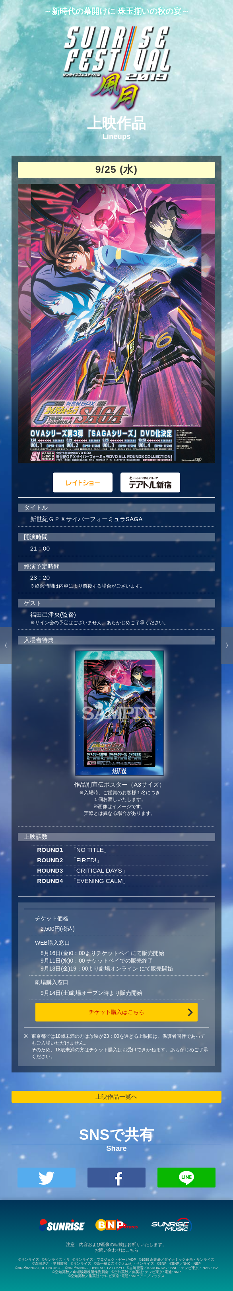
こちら (131, 1250)
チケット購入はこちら (116, 1012)
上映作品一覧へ (116, 1096)
